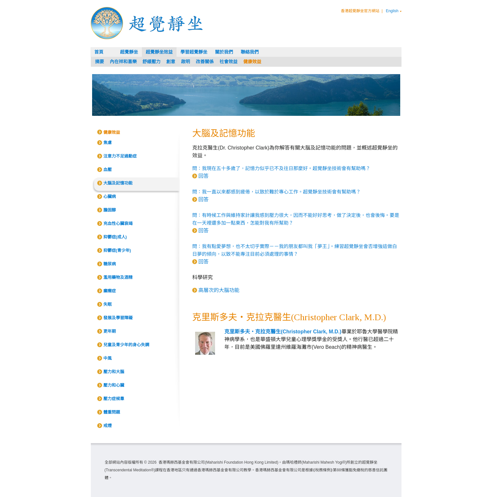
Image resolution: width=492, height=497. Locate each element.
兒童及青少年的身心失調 (126, 344)
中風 (107, 358)
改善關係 (205, 61)
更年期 (109, 331)
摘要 (99, 61)
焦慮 (107, 142)
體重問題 (111, 412)
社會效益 (228, 61)
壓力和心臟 (113, 385)
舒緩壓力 (151, 61)
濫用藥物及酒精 (118, 277)
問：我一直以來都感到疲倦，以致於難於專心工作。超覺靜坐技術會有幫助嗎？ (276, 191)
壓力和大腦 (113, 371)
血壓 (107, 169)
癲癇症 (109, 290)
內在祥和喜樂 (123, 61)
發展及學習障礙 (118, 317)
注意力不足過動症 (120, 156)
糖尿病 (109, 263)
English (392, 11)
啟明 (185, 61)
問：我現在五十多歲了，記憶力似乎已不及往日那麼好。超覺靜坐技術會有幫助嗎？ (281, 168)
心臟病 (109, 196)
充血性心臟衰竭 (118, 223)
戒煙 (107, 425)
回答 (203, 176)
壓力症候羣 (113, 398)
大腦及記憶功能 (118, 183)
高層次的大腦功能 (218, 290)
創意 (170, 61)
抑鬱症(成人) (115, 237)
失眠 (107, 304)
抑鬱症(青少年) (117, 250)
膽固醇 (109, 210)
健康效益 (252, 61)
